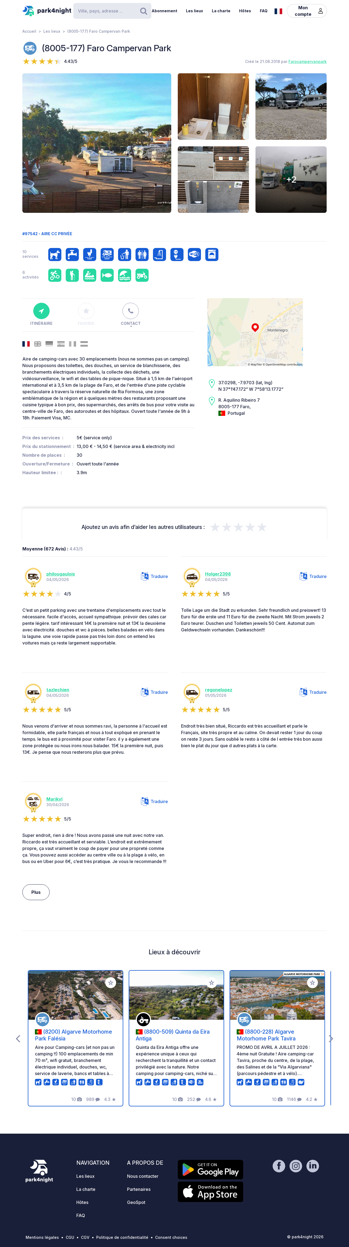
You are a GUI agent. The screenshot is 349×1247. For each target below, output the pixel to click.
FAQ (263, 10)
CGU (70, 1237)
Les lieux (194, 10)
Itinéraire (41, 314)
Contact (131, 314)
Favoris (86, 314)
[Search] (112, 11)
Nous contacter (142, 1176)
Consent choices (171, 1237)
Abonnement (164, 10)
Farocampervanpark (307, 61)
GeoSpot (136, 1202)
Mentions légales (42, 1237)
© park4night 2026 (305, 1236)
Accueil (29, 31)
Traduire (154, 576)
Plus (36, 892)
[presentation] (18, 1038)
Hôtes (245, 10)
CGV (85, 1237)
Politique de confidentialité (122, 1237)
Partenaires (139, 1189)
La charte (221, 10)
